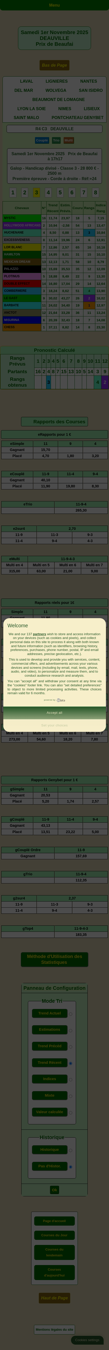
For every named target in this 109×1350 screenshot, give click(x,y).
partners (39, 634)
